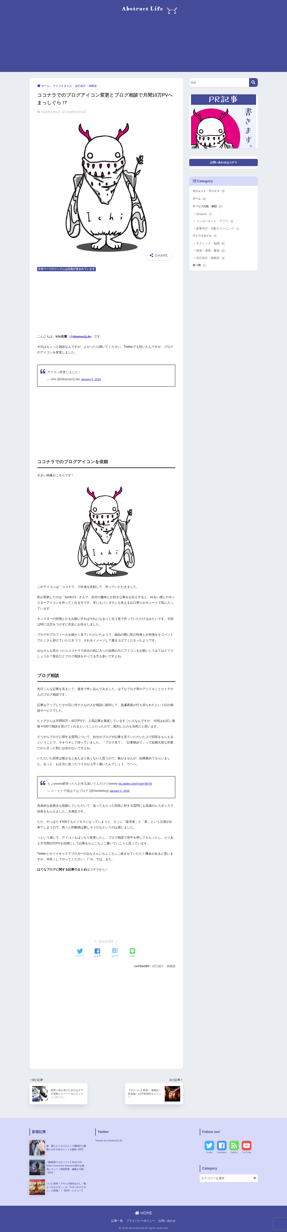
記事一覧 (117, 1220)
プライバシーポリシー (140, 1220)
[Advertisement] (143, 45)
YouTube (246, 1152)
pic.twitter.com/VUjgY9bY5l (137, 783)
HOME (143, 1213)
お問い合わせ (167, 1220)
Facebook (221, 1152)
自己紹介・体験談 (163, 966)
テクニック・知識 (210, 247)
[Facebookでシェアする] (97, 953)
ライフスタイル (206, 239)
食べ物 (200, 269)
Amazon (204, 217)
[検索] (253, 82)
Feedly (234, 1152)
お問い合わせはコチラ (223, 163)
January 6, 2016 (92, 379)
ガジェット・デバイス (211, 192)
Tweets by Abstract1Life (110, 1140)
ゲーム (200, 201)
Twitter (209, 1152)
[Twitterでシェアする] (80, 953)
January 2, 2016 (121, 790)
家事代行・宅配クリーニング (218, 231)
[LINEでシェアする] (132, 953)
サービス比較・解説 (209, 209)
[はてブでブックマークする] (114, 953)
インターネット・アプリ (215, 224)
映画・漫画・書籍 (210, 254)
